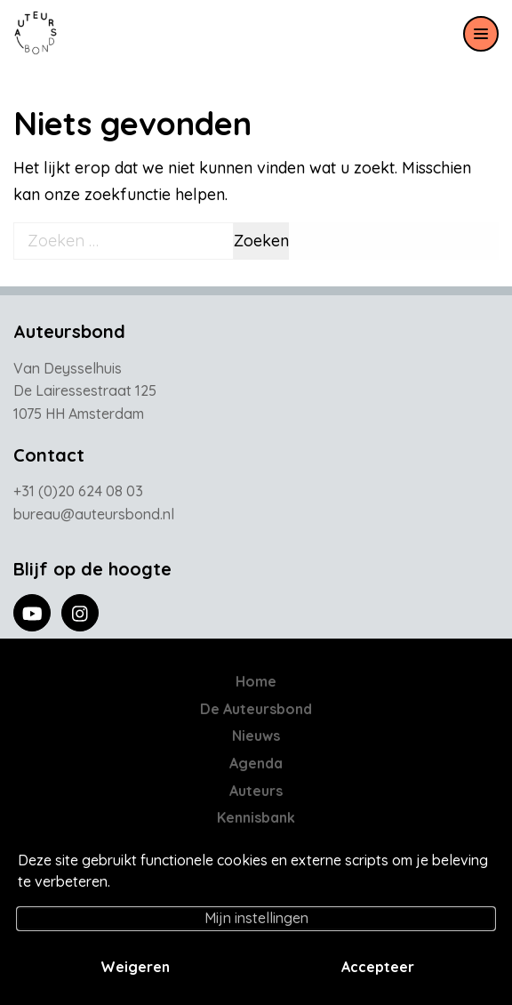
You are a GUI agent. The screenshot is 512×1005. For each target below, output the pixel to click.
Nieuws (256, 735)
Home (256, 681)
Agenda (256, 763)
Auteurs (256, 791)
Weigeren (135, 967)
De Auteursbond (256, 709)
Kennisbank (256, 817)
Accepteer (377, 967)
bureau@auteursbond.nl (93, 514)
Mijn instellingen (256, 918)
